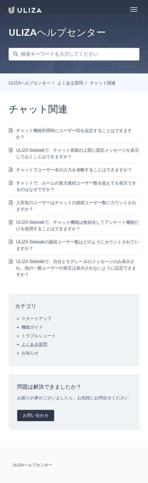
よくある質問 (70, 83)
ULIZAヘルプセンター (30, 83)
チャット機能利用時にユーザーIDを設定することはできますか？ (74, 133)
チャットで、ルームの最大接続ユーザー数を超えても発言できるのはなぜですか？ (76, 186)
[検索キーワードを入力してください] (74, 54)
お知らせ (30, 353)
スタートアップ (36, 318)
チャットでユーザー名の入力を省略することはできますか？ (74, 170)
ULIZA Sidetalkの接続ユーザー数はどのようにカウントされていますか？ (77, 245)
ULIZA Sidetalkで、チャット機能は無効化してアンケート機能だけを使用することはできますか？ (77, 225)
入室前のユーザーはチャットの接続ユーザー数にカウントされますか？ (76, 205)
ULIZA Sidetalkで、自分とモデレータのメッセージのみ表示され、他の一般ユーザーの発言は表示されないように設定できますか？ (76, 268)
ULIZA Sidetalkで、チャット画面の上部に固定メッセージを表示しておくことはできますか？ (77, 153)
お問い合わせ (36, 415)
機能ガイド (32, 327)
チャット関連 (103, 83)
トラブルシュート (38, 335)
